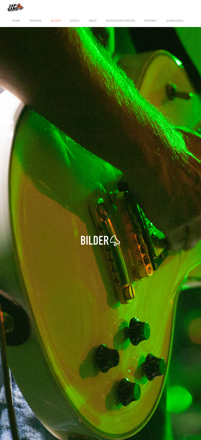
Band (93, 21)
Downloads (174, 21)
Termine (35, 21)
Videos (75, 21)
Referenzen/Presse (120, 21)
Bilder (56, 21)
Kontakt (150, 21)
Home (16, 21)
